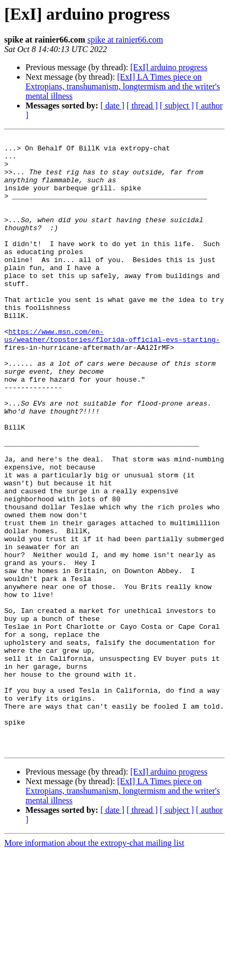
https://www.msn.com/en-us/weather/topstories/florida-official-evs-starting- (112, 375)
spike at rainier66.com (125, 39)
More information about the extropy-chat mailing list (94, 965)
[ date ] (112, 105)
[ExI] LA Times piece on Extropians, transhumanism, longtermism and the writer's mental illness (123, 86)
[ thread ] (142, 105)
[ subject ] (177, 105)
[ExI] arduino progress (168, 67)
